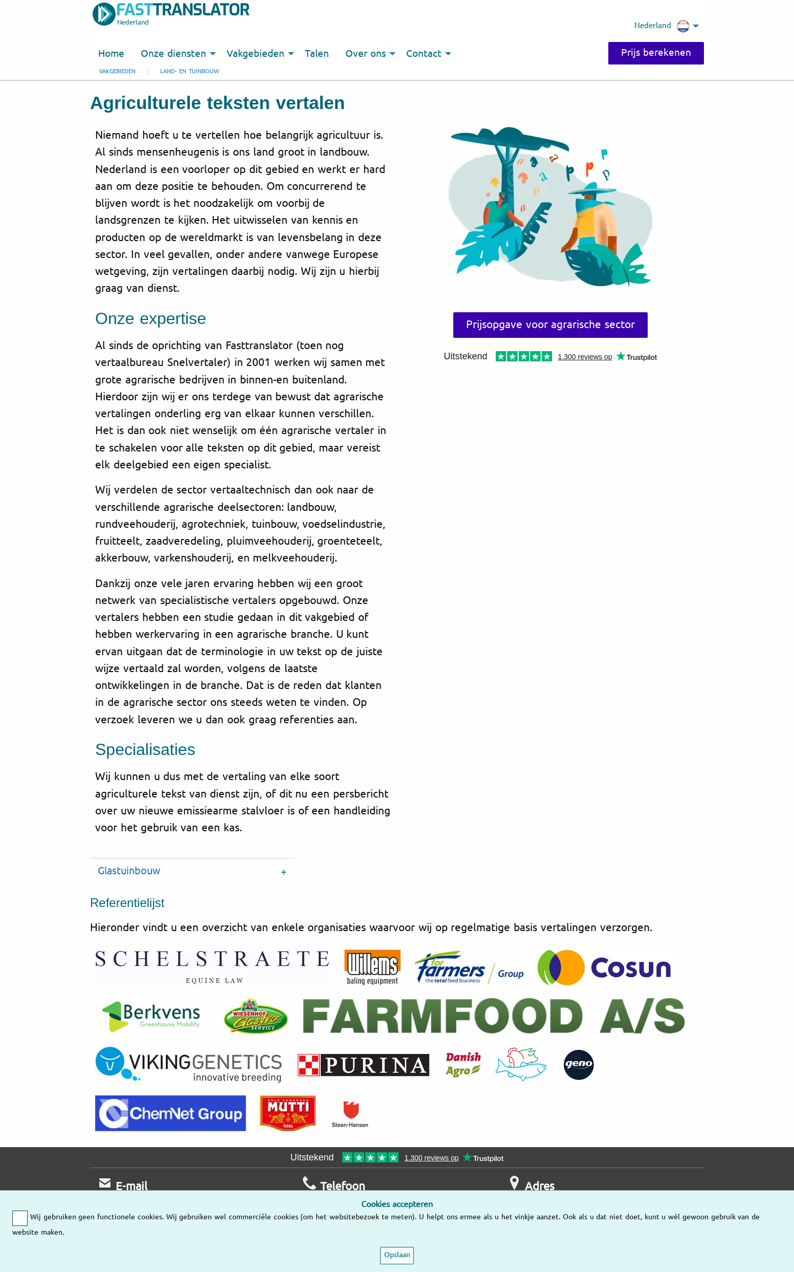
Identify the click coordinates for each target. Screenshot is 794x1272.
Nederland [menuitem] (662, 26)
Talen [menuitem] (317, 54)
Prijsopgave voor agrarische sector (550, 324)
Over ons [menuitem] (365, 54)
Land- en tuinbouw (189, 71)
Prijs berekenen (656, 53)
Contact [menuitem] (424, 54)
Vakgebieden (117, 71)
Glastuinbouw (129, 871)
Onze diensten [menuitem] (173, 54)
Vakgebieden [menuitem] (255, 54)
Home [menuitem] (111, 54)
